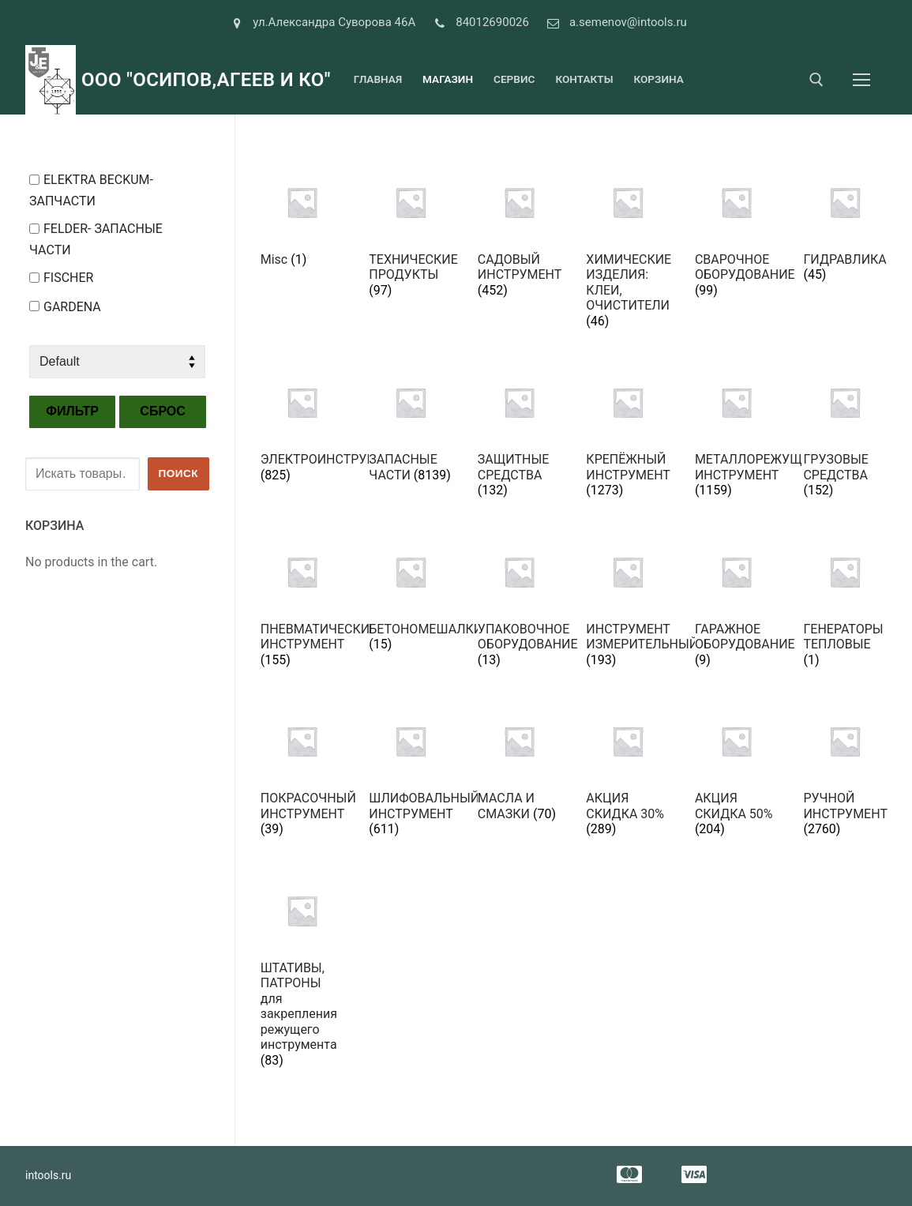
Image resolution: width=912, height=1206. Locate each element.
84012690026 (478, 23)
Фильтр (72, 411)
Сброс (163, 411)
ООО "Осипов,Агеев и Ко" (206, 80)
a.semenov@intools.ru (614, 23)
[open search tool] (816, 80)
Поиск (178, 473)
